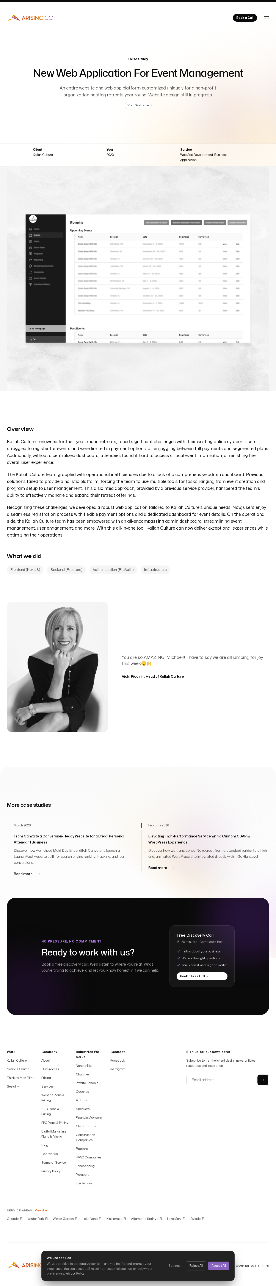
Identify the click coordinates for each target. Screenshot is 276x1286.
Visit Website (138, 105)
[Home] (30, 17)
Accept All (219, 1265)
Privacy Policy (75, 1273)
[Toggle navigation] (266, 17)
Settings (174, 1265)
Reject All (196, 1265)
